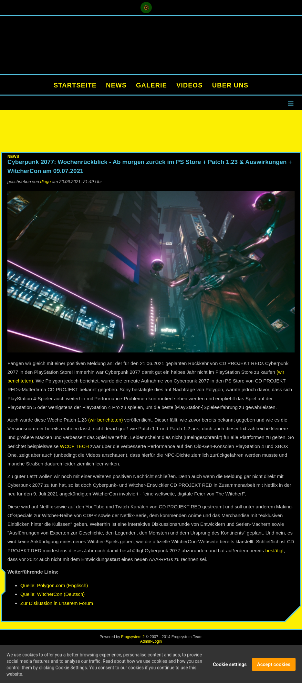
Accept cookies (273, 665)
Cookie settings (230, 665)
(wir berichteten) (105, 420)
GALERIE (151, 85)
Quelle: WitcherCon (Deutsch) (52, 594)
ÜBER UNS (230, 85)
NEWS (116, 85)
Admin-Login (151, 641)
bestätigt (275, 550)
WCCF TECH (74, 446)
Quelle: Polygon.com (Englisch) (54, 585)
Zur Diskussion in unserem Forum (56, 603)
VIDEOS (189, 85)
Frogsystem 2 (133, 637)
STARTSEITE (75, 85)
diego (45, 181)
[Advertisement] (151, 131)
